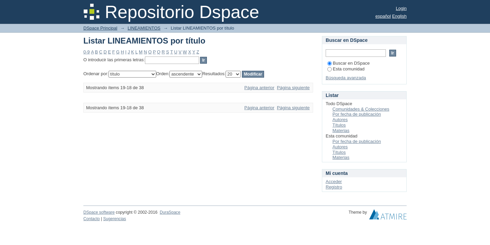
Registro (334, 187)
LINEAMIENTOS (144, 28)
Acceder (334, 181)
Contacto (91, 218)
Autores (340, 119)
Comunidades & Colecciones (360, 109)
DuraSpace (170, 212)
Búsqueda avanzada (346, 77)
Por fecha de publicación (356, 114)
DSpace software (99, 212)
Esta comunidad (345, 68)
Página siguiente (293, 87)
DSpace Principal (100, 28)
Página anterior (259, 87)
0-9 (86, 51)
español (383, 16)
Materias (340, 130)
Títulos (339, 125)
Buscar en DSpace (348, 63)
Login (401, 8)
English (399, 16)
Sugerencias (114, 218)
